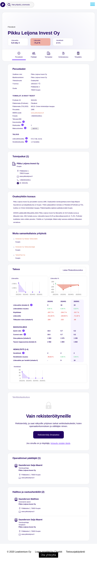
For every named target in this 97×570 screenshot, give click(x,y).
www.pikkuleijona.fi (37, 113)
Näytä (35, 128)
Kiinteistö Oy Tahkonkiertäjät (25, 247)
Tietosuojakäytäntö (75, 558)
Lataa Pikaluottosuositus (73, 270)
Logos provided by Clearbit (48, 558)
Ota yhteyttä (48, 561)
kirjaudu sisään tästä (60, 450)
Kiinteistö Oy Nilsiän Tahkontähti (26, 239)
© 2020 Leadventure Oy (19, 558)
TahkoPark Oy (20, 255)
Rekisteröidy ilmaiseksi (48, 441)
